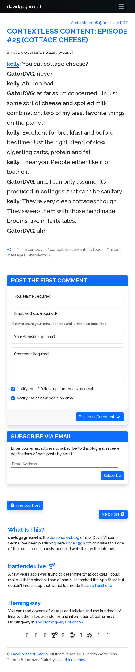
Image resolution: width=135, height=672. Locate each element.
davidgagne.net (24, 6)
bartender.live (31, 566)
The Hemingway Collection (59, 622)
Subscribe (112, 475)
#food (95, 249)
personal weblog (64, 537)
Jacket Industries (70, 660)
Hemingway (24, 603)
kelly (13, 63)
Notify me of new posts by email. (46, 398)
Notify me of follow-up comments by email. (55, 389)
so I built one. (101, 585)
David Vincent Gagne (29, 654)
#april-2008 (39, 255)
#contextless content (66, 249)
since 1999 (75, 543)
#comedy (33, 249)
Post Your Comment (100, 417)
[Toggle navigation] (121, 6)
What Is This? (26, 529)
